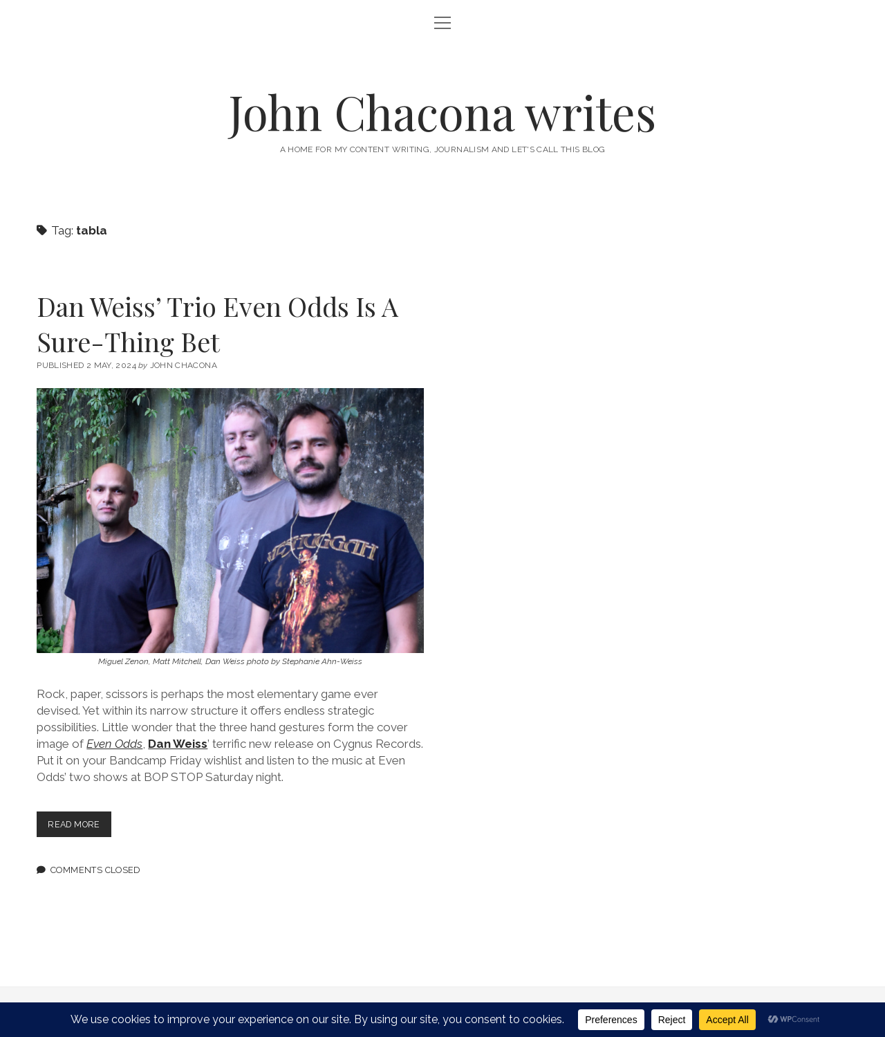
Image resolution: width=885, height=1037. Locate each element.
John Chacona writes (442, 112)
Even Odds (114, 744)
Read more (80, 827)
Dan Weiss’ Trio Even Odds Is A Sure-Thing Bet (217, 323)
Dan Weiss (177, 744)
